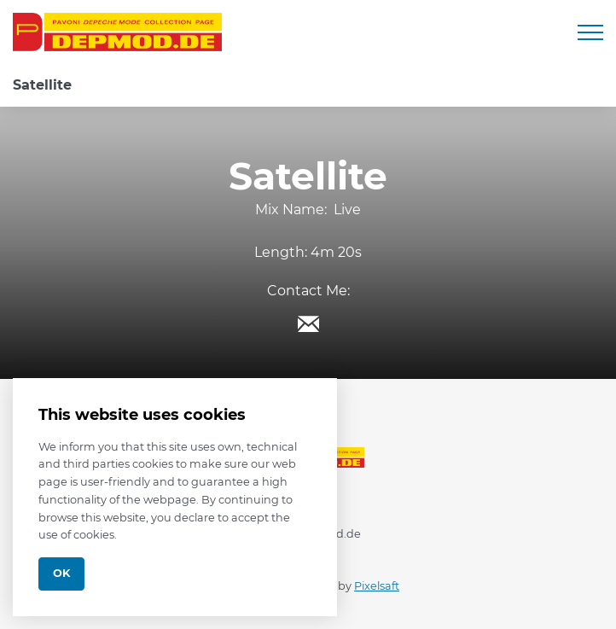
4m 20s (336, 252)
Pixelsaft (376, 585)
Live (347, 209)
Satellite (42, 85)
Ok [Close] (61, 573)
